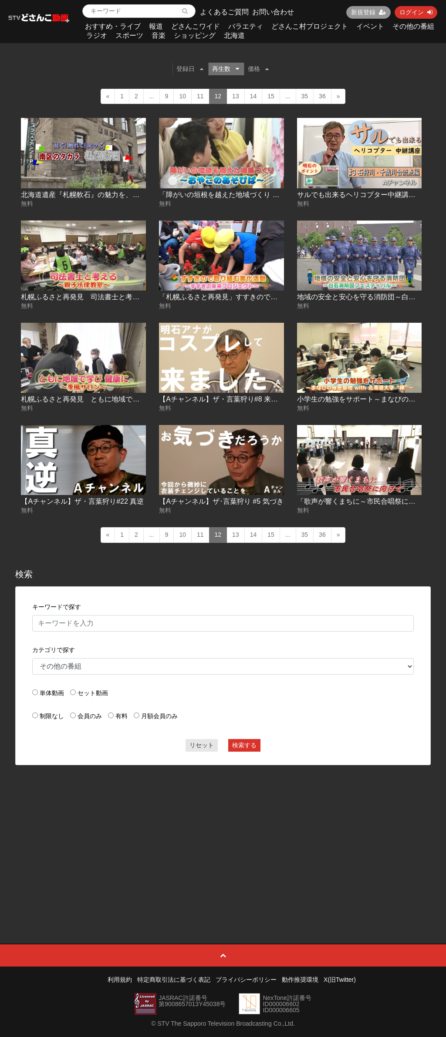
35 (304, 96)
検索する (244, 745)
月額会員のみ (159, 716)
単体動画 (52, 692)
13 (235, 96)
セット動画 (93, 692)
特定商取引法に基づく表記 (173, 979)
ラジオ (96, 35)
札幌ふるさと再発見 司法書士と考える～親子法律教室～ (111, 297)
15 (270, 96)
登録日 (189, 68)
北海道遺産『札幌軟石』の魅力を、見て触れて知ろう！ (108, 194)
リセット (201, 745)
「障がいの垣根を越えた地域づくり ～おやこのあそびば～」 (254, 194)
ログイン (415, 12)
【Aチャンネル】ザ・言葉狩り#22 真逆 (82, 501)
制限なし (52, 716)
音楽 (159, 35)
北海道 (234, 35)
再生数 (225, 68)
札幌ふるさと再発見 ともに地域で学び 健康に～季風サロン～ (119, 399)
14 (253, 96)
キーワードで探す (56, 606)
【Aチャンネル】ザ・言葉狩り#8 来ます (222, 399)
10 (182, 96)
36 (322, 96)
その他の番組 (413, 26)
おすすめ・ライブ (113, 26)
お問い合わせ (273, 12)
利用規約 (120, 979)
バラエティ (245, 26)
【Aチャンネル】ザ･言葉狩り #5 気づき (221, 501)
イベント (370, 26)
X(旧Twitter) (340, 979)
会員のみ (90, 716)
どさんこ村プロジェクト (309, 26)
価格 (258, 68)
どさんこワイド (195, 26)
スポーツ (129, 35)
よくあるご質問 (224, 12)
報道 (156, 26)
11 (200, 96)
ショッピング (195, 35)
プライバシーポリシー (246, 979)
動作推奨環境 (300, 979)
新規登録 (368, 12)
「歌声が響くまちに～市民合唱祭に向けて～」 (370, 501)
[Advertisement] (223, 835)
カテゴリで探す (53, 649)
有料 (121, 716)
